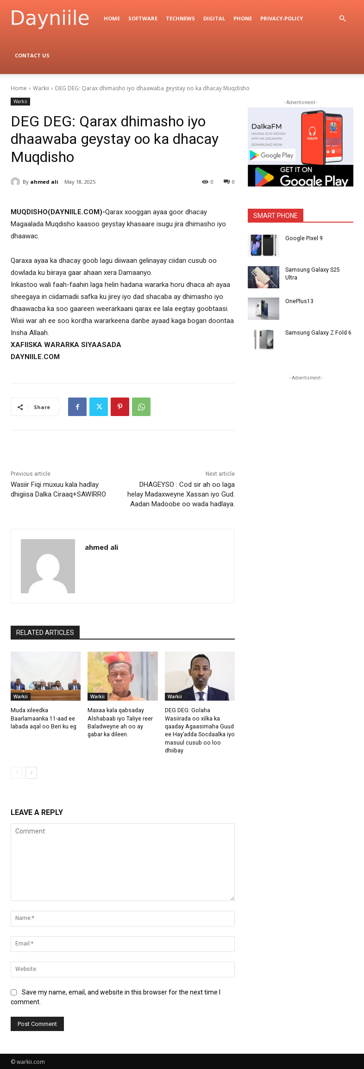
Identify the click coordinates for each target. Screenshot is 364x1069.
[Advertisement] (306, 440)
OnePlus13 (299, 301)
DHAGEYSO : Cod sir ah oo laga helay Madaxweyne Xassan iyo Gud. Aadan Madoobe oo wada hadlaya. (181, 494)
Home (112, 18)
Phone (242, 18)
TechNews (180, 18)
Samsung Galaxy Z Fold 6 (317, 332)
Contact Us (32, 55)
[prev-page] (16, 771)
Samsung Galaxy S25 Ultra (319, 270)
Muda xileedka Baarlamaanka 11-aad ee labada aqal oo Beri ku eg (43, 718)
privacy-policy (281, 18)
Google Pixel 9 (303, 238)
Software (142, 18)
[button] (342, 18)
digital (214, 18)
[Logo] (55, 18)
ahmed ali (44, 181)
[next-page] (31, 771)
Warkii (41, 88)
